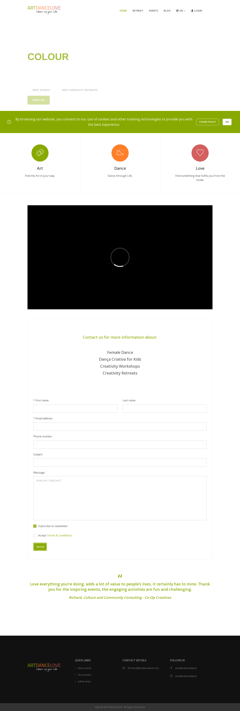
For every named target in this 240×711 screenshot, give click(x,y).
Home (123, 10)
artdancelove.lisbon (186, 668)
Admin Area (84, 681)
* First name (41, 400)
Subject (37, 454)
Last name (129, 400)
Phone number (42, 436)
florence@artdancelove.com (143, 668)
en (179, 10)
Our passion (84, 674)
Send (40, 546)
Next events (41, 97)
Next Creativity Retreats (80, 97)
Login (196, 10)
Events (153, 10)
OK (227, 121)
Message (39, 472)
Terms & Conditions (59, 535)
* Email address (43, 418)
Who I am (38, 107)
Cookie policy (207, 121)
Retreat (137, 10)
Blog (167, 10)
